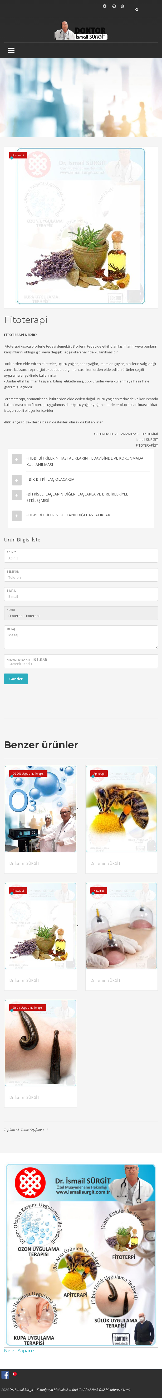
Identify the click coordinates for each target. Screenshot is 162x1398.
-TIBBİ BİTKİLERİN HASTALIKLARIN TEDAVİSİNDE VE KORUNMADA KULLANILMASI (84, 461)
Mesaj (11, 629)
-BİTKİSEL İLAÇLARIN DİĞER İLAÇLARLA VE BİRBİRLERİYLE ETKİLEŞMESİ (77, 497)
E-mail (11, 590)
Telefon (13, 571)
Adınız (11, 552)
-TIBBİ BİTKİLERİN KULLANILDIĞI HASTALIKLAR (68, 514)
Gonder (16, 678)
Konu (11, 610)
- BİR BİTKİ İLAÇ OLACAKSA (50, 479)
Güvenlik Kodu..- (27, 659)
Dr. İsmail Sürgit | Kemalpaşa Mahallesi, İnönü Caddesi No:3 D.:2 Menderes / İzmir (70, 1389)
